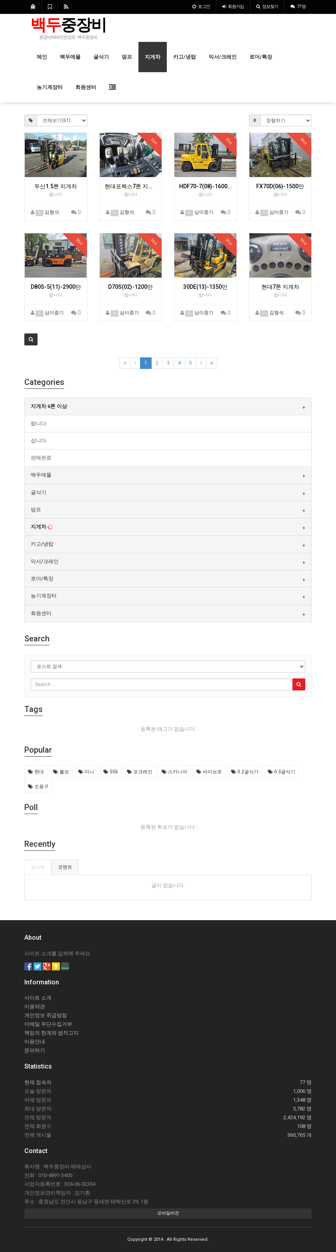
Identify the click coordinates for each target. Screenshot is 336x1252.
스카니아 (174, 772)
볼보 (61, 772)
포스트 (38, 867)
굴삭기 (101, 57)
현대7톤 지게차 (280, 287)
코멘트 (65, 867)
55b (110, 772)
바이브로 (209, 772)
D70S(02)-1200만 (130, 287)
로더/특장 (260, 57)
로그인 (201, 6)
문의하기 (34, 1050)
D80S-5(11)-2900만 (56, 287)
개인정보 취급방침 (45, 1015)
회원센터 (85, 87)
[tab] (168, 406)
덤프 (127, 57)
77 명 (298, 6)
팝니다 (38, 423)
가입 (233, 6)
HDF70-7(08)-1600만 (205, 186)
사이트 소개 (37, 998)
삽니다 (38, 441)
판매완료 (41, 458)
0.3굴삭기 (281, 772)
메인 (42, 57)
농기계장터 (50, 87)
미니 (86, 772)
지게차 (152, 57)
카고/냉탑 (184, 57)
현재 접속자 (37, 1082)
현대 (36, 772)
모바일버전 (168, 1213)
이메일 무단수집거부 (48, 1024)
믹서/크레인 (223, 57)
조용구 (38, 786)
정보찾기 (267, 6)
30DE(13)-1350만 (205, 287)
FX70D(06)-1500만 (280, 186)
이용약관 (34, 1006)
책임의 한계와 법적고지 (51, 1033)
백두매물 (70, 57)
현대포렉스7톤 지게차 (131, 186)
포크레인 (139, 772)
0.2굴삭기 (245, 772)
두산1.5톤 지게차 (55, 186)
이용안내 (34, 1042)
